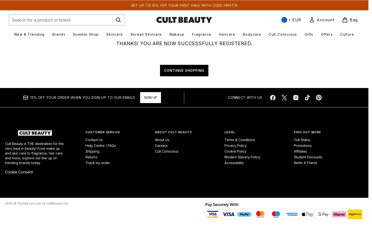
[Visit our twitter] (284, 97)
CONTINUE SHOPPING (184, 70)
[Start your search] (66, 20)
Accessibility (234, 163)
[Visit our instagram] (296, 97)
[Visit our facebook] (273, 97)
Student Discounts (308, 157)
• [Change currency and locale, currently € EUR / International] (291, 20)
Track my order (98, 163)
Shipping (92, 151)
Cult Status (302, 140)
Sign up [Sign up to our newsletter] (150, 97)
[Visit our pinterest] (319, 97)
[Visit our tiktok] (307, 97)
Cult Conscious (166, 151)
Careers (161, 146)
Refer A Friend (305, 163)
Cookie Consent (19, 172)
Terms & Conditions (239, 140)
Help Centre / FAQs (101, 146)
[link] (321, 20)
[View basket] (350, 20)
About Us (162, 140)
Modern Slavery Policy (242, 157)
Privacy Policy (235, 146)
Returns (91, 157)
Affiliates (300, 151)
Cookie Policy (235, 151)
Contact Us (94, 140)
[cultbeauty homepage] (184, 20)
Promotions (303, 146)
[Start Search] (118, 20)
